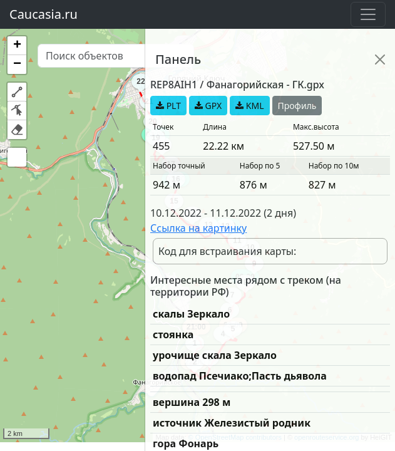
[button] (17, 45)
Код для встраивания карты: (227, 251)
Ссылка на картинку (198, 228)
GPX (208, 105)
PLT (168, 105)
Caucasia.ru (43, 14)
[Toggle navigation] (368, 14)
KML (249, 105)
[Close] (380, 59)
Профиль (297, 105)
